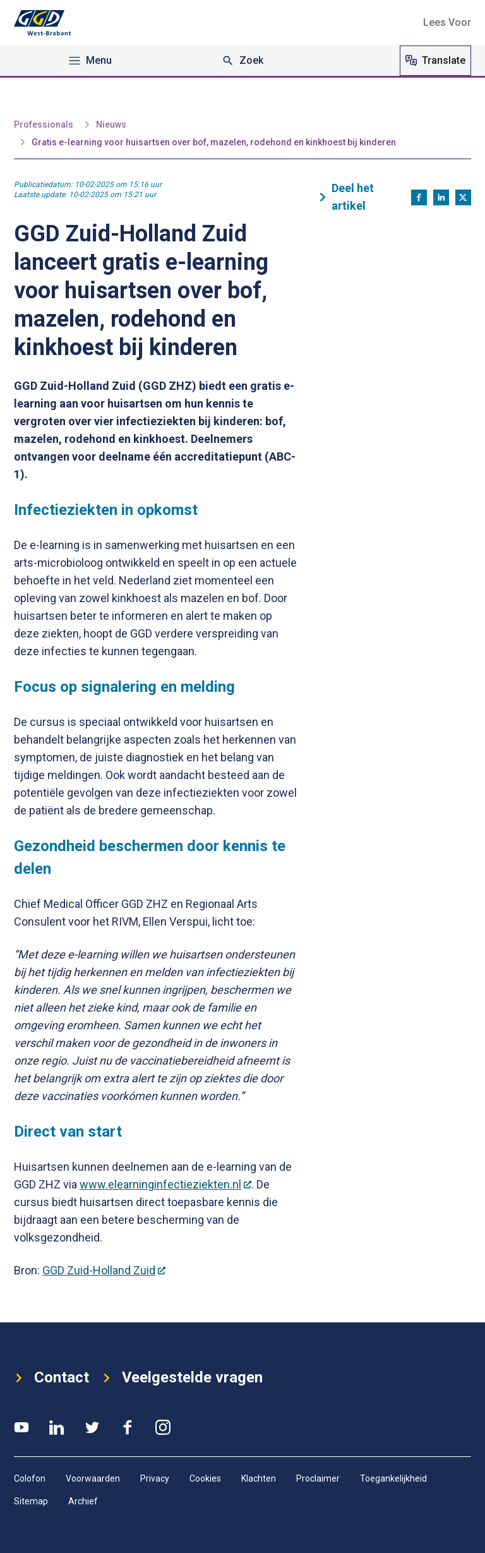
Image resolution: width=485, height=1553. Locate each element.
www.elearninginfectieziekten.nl (165, 1184)
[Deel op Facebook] (419, 197)
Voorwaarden (93, 1478)
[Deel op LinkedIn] (441, 197)
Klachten (258, 1478)
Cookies (205, 1478)
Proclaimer (318, 1478)
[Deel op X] (463, 197)
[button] (447, 22)
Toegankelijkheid (393, 1478)
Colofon (29, 1478)
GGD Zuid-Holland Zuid (103, 1270)
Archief (83, 1501)
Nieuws (111, 124)
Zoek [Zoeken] (242, 60)
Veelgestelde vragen (212, 1376)
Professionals (43, 124)
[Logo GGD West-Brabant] (42, 22)
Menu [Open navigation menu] (90, 60)
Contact (58, 1376)
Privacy (154, 1478)
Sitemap (31, 1501)
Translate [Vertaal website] (435, 60)
